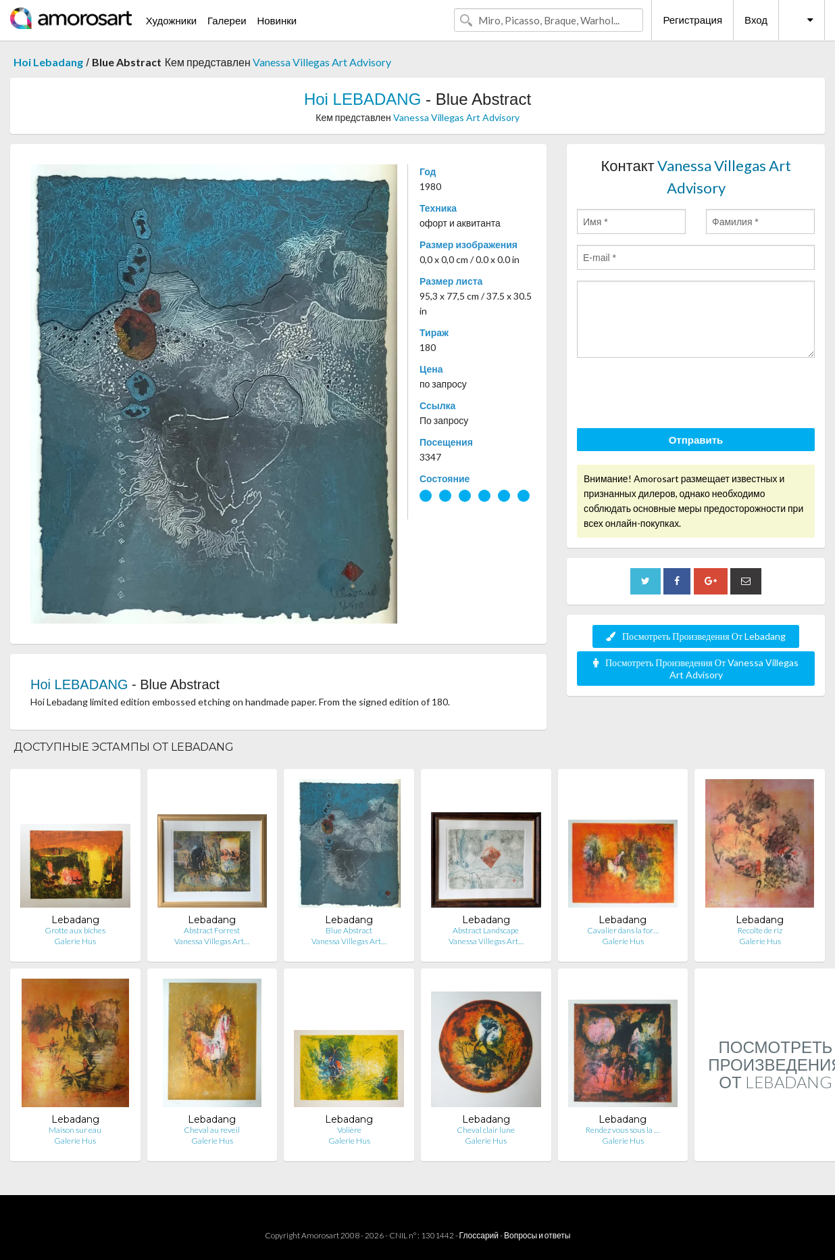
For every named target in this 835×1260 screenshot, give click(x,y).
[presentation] (679, 395)
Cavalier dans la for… (623, 930)
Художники (171, 20)
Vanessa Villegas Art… (211, 941)
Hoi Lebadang (48, 61)
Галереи (227, 20)
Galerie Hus (75, 941)
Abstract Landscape (486, 930)
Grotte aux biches (75, 930)
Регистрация (692, 20)
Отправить (696, 440)
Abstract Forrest (212, 930)
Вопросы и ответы (537, 1235)
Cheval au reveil (212, 1130)
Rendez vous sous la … (622, 1130)
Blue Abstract (349, 930)
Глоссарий (479, 1235)
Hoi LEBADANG (362, 99)
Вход (755, 20)
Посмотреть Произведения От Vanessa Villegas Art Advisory (696, 668)
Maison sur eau (75, 1130)
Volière (349, 1130)
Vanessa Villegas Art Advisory (322, 61)
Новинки (277, 20)
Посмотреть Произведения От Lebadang (696, 636)
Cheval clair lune (486, 1130)
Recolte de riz (760, 930)
